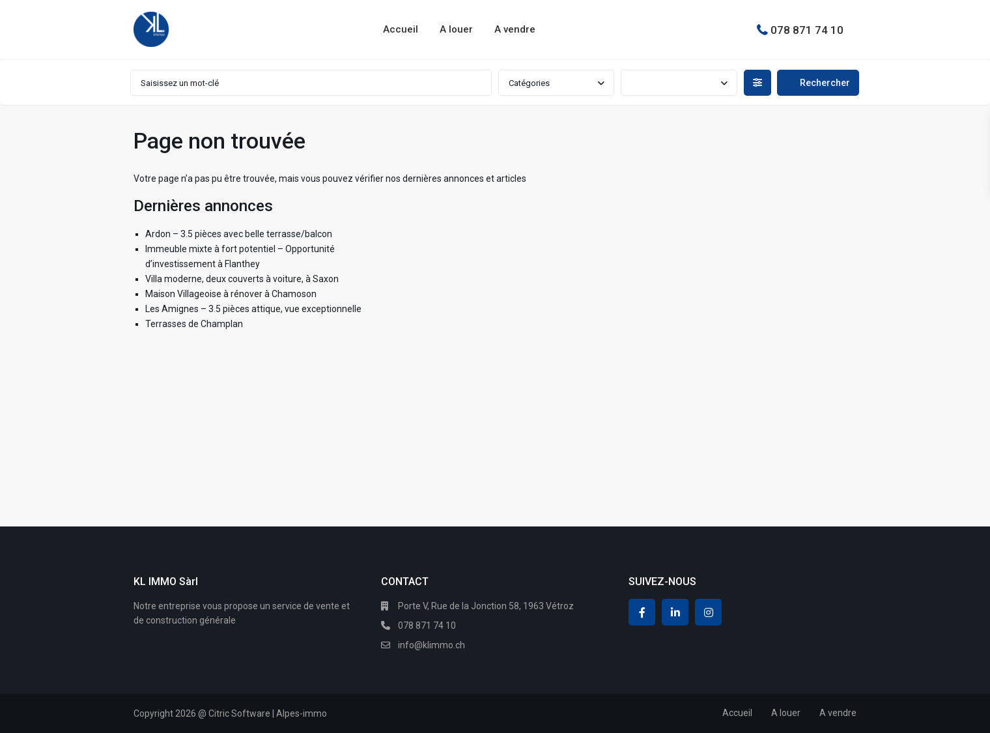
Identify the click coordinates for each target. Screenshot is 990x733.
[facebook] (642, 612)
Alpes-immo (301, 713)
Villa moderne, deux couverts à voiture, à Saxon (242, 279)
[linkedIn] (675, 612)
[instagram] (708, 612)
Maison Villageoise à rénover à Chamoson (231, 294)
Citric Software (239, 713)
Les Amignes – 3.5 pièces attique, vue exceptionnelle (253, 309)
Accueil (400, 29)
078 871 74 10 (807, 29)
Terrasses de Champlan (194, 324)
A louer (456, 29)
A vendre (514, 29)
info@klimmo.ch (431, 645)
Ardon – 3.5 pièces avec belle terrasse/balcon (238, 234)
